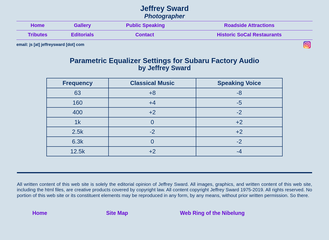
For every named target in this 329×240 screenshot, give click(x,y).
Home (39, 213)
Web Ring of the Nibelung (212, 213)
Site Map (117, 213)
